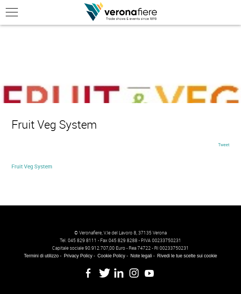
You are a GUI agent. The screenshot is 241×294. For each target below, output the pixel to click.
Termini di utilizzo (41, 255)
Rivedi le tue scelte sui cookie (187, 255)
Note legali (141, 255)
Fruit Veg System (31, 166)
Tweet (224, 144)
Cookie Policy (111, 255)
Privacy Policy (78, 255)
